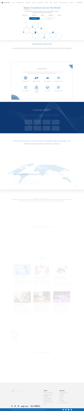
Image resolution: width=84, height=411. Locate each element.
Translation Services (20, 2)
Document (26, 15)
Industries (34, 2)
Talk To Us (49, 18)
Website (34, 15)
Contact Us (72, 2)
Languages (28, 2)
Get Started (34, 18)
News (51, 2)
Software (51, 15)
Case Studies (40, 2)
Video (43, 15)
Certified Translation (48, 398)
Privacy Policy (62, 400)
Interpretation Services (48, 402)
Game (60, 15)
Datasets (46, 2)
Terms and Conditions (64, 402)
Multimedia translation (48, 400)
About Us (55, 2)
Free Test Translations (63, 2)
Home (13, 2)
